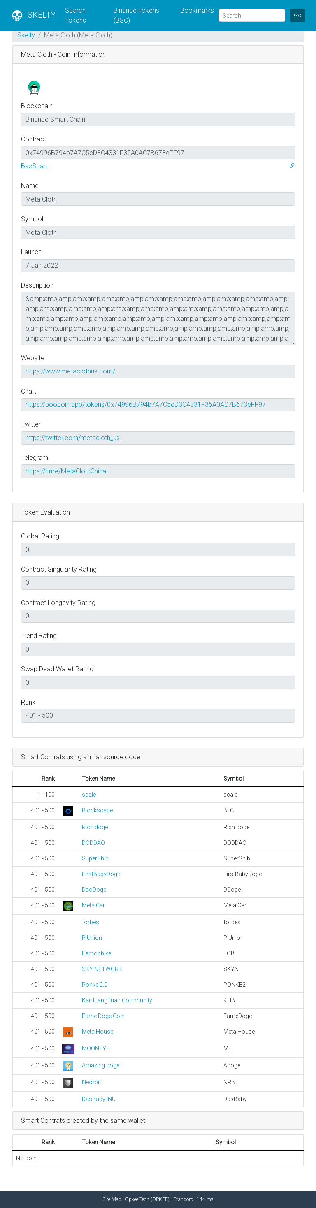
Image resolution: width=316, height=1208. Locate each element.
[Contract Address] (158, 152)
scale (89, 794)
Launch (31, 252)
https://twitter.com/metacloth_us (73, 438)
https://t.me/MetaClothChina (66, 471)
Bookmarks (197, 10)
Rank (28, 702)
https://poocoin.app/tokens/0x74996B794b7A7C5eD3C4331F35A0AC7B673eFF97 (146, 404)
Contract (33, 139)
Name (30, 186)
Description (37, 285)
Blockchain (37, 106)
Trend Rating (39, 636)
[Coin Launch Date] (158, 265)
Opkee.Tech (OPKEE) (147, 1199)
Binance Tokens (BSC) (136, 15)
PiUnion (92, 937)
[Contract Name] (158, 199)
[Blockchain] (158, 119)
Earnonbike (96, 953)
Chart (28, 391)
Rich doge (95, 827)
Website (32, 358)
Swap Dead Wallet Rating (57, 669)
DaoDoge (94, 889)
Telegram (34, 457)
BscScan (34, 166)
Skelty (26, 35)
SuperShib (95, 858)
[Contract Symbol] (158, 232)
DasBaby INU (99, 1099)
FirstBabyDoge (101, 874)
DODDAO (93, 842)
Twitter (31, 424)
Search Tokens (75, 15)
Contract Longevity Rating (58, 603)
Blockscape (97, 810)
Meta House (97, 1031)
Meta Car (93, 905)
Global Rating (40, 536)
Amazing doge (100, 1065)
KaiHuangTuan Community (117, 1000)
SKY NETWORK (102, 969)
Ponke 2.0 (94, 984)
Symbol (32, 219)
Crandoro (183, 1199)
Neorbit (91, 1082)
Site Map (111, 1199)
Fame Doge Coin (103, 1016)
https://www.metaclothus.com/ (70, 371)
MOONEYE (95, 1048)
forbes (90, 922)
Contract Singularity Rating (59, 569)
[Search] (252, 15)
